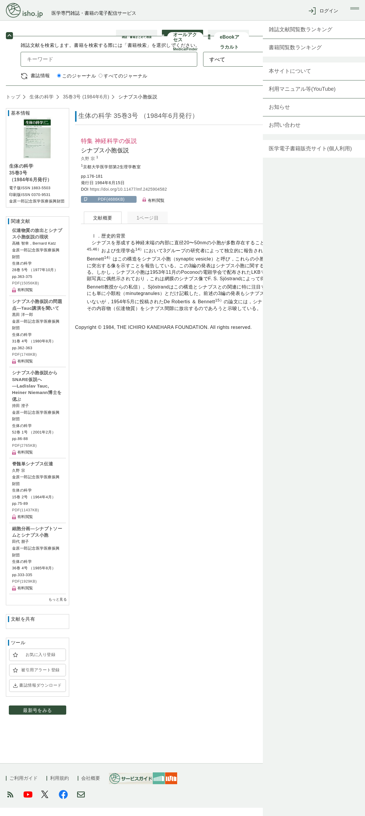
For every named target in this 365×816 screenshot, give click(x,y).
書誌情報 (40, 83)
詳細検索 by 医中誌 (323, 84)
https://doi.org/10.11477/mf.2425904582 (128, 198)
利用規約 (59, 786)
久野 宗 (88, 167)
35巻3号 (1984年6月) (85, 105)
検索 (320, 67)
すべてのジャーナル (123, 84)
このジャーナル (76, 84)
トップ (13, 105)
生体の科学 (41, 105)
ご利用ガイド (23, 786)
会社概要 (90, 786)
